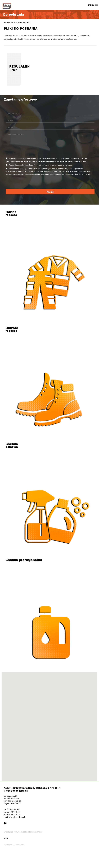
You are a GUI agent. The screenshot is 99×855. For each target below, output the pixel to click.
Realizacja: (14, 845)
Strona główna (10, 22)
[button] (49, 722)
